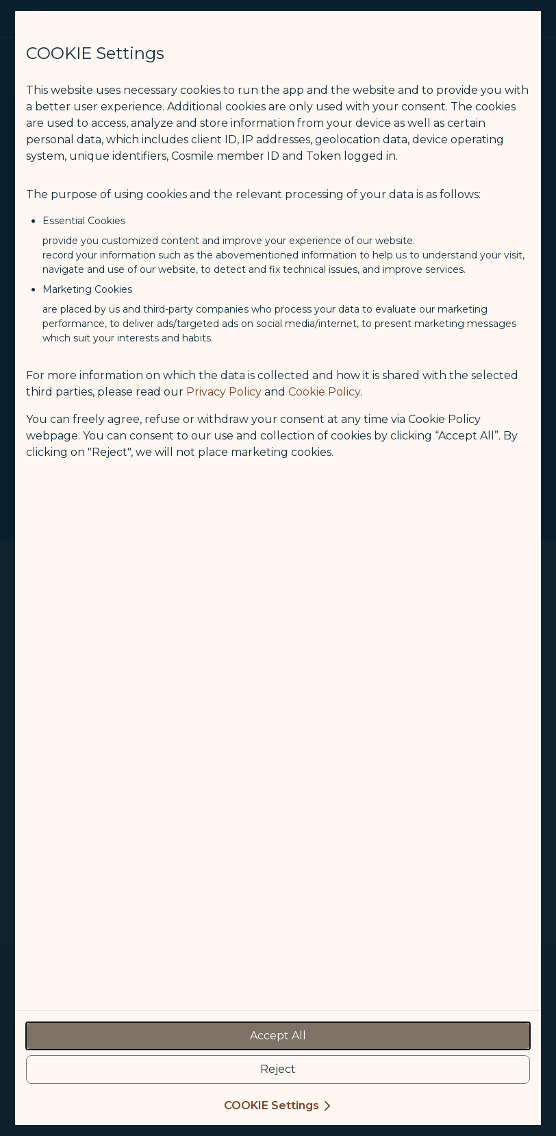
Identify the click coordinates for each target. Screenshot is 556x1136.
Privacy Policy (224, 391)
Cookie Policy (324, 391)
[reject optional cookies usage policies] (278, 1069)
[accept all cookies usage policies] (278, 1036)
